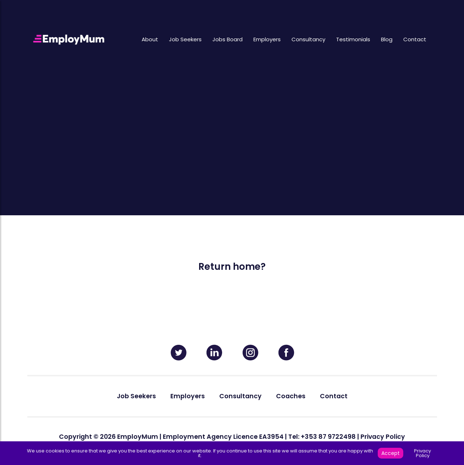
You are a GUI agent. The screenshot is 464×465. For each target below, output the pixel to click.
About (150, 39)
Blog (386, 39)
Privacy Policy (382, 436)
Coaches (290, 396)
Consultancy (308, 39)
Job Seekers (185, 39)
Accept (390, 453)
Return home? (232, 266)
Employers (267, 39)
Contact (414, 39)
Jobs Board (227, 39)
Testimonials (353, 39)
